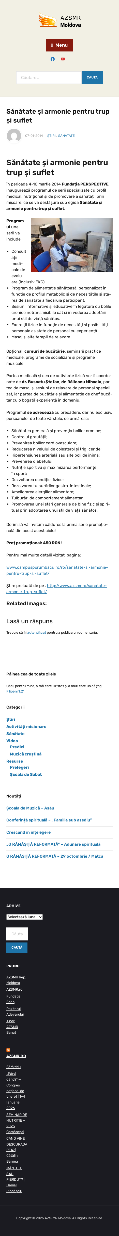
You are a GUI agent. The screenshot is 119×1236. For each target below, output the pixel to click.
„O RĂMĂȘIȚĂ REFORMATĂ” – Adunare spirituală (53, 844)
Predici (17, 747)
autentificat (36, 632)
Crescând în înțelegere (28, 832)
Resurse (14, 761)
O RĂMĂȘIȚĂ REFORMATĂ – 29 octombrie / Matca (54, 856)
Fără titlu (13, 1067)
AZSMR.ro (14, 989)
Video (12, 740)
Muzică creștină (25, 754)
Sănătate (66, 136)
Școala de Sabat (26, 774)
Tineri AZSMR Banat (12, 1027)
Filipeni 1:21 (15, 691)
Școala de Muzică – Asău (30, 808)
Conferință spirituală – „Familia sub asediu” (49, 820)
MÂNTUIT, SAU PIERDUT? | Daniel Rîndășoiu (15, 1179)
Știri (51, 136)
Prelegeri (19, 767)
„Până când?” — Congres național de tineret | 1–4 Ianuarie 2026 (15, 1091)
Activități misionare (26, 726)
